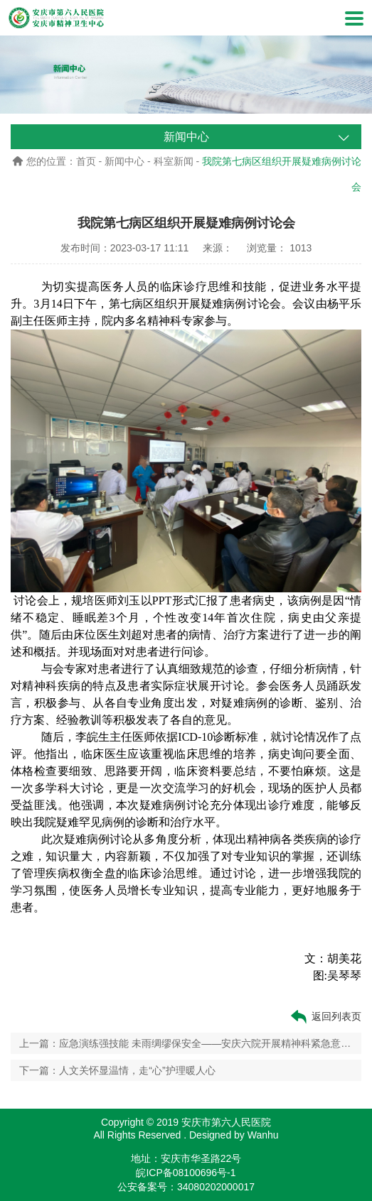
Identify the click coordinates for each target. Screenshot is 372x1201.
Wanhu (263, 1135)
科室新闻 (173, 161)
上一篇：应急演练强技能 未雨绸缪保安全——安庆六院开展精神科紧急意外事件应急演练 (185, 1043)
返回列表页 (325, 1017)
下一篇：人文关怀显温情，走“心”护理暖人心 (117, 1070)
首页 (86, 161)
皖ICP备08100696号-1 (185, 1172)
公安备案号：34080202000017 (186, 1186)
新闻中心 (124, 161)
